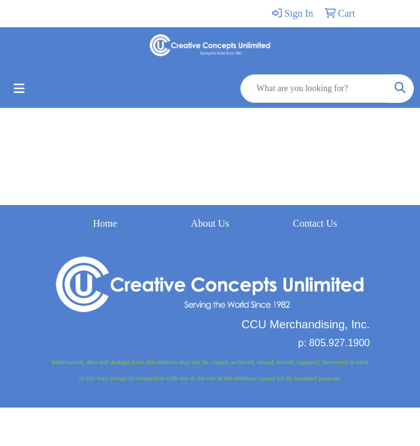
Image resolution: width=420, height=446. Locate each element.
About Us (210, 223)
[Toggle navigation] (19, 88)
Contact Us (315, 223)
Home (105, 223)
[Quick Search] (314, 88)
